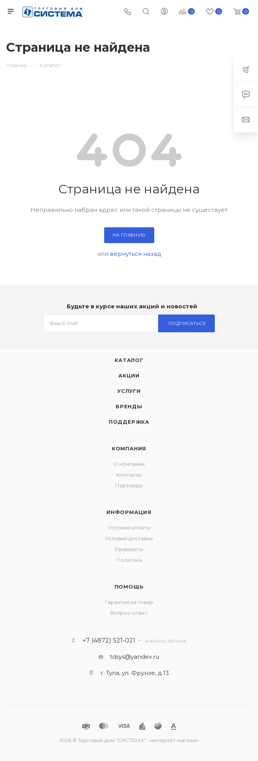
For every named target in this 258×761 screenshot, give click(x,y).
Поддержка (129, 422)
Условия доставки (129, 538)
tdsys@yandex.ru (134, 656)
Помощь (129, 586)
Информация (129, 512)
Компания (129, 448)
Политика (129, 560)
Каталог (129, 360)
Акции (129, 375)
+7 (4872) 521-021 (109, 641)
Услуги (129, 391)
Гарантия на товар (129, 602)
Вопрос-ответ (129, 613)
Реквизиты (129, 549)
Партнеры (129, 485)
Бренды (129, 406)
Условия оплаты (129, 527)
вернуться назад (135, 253)
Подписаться (187, 323)
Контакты (129, 475)
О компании (129, 464)
